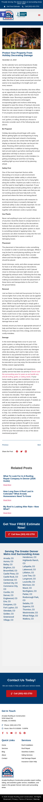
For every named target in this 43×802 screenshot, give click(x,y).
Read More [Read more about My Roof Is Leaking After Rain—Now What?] (7, 513)
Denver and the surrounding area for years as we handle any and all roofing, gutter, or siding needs (21, 374)
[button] (3, 14)
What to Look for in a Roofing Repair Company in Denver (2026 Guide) (19, 478)
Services (5, 748)
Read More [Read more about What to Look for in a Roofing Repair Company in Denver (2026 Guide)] (7, 485)
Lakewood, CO (29, 569)
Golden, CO (8, 614)
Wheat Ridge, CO (30, 615)
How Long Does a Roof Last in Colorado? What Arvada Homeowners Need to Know (18, 493)
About (4, 755)
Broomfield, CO (10, 570)
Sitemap (36, 799)
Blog (3, 752)
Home (4, 745)
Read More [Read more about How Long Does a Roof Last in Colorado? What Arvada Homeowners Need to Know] (7, 500)
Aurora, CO (8, 561)
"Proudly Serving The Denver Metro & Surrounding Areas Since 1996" (21, 2)
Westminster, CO (30, 612)
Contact (4, 758)
